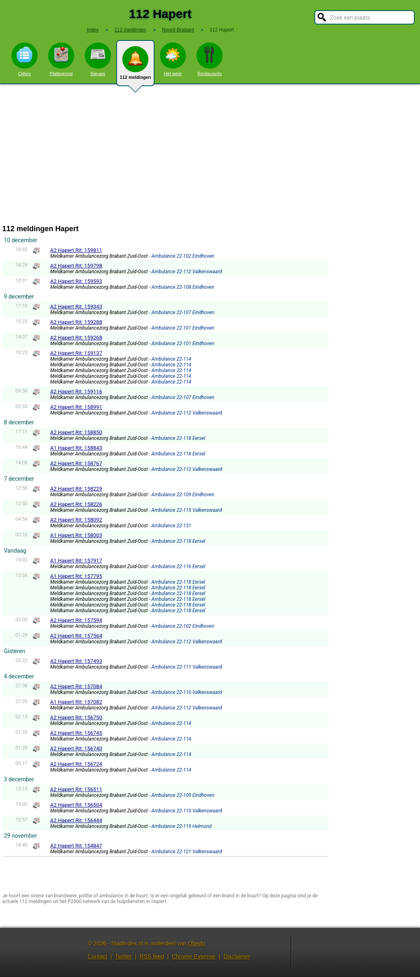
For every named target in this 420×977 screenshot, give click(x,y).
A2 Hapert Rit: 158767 (76, 463)
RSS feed (151, 956)
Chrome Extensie (193, 956)
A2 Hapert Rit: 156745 (76, 733)
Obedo (196, 943)
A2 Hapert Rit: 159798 (76, 266)
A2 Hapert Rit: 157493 (76, 661)
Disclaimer (236, 956)
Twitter (123, 956)
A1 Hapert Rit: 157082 (76, 702)
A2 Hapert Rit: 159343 (76, 306)
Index (93, 30)
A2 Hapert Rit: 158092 (76, 520)
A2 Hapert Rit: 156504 (76, 805)
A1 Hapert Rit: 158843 (76, 448)
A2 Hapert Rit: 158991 (76, 407)
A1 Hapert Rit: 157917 (76, 561)
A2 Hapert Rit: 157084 (76, 686)
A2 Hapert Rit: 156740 (76, 748)
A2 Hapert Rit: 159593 (76, 281)
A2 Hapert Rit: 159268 (76, 338)
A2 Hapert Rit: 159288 (76, 322)
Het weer (173, 59)
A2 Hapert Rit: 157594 (76, 620)
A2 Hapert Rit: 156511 (76, 789)
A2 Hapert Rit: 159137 (76, 353)
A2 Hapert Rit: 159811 (76, 250)
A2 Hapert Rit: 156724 (76, 764)
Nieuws (98, 59)
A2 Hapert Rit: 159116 (76, 391)
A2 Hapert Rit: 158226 (76, 504)
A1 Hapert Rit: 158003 (76, 535)
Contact (97, 956)
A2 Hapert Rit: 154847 (76, 846)
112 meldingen (135, 66)
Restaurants (210, 59)
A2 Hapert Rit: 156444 (76, 820)
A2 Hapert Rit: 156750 (76, 717)
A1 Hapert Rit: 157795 (76, 576)
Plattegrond (61, 59)
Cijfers (24, 59)
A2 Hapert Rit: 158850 (76, 432)
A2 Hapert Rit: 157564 (76, 636)
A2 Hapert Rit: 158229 (76, 489)
